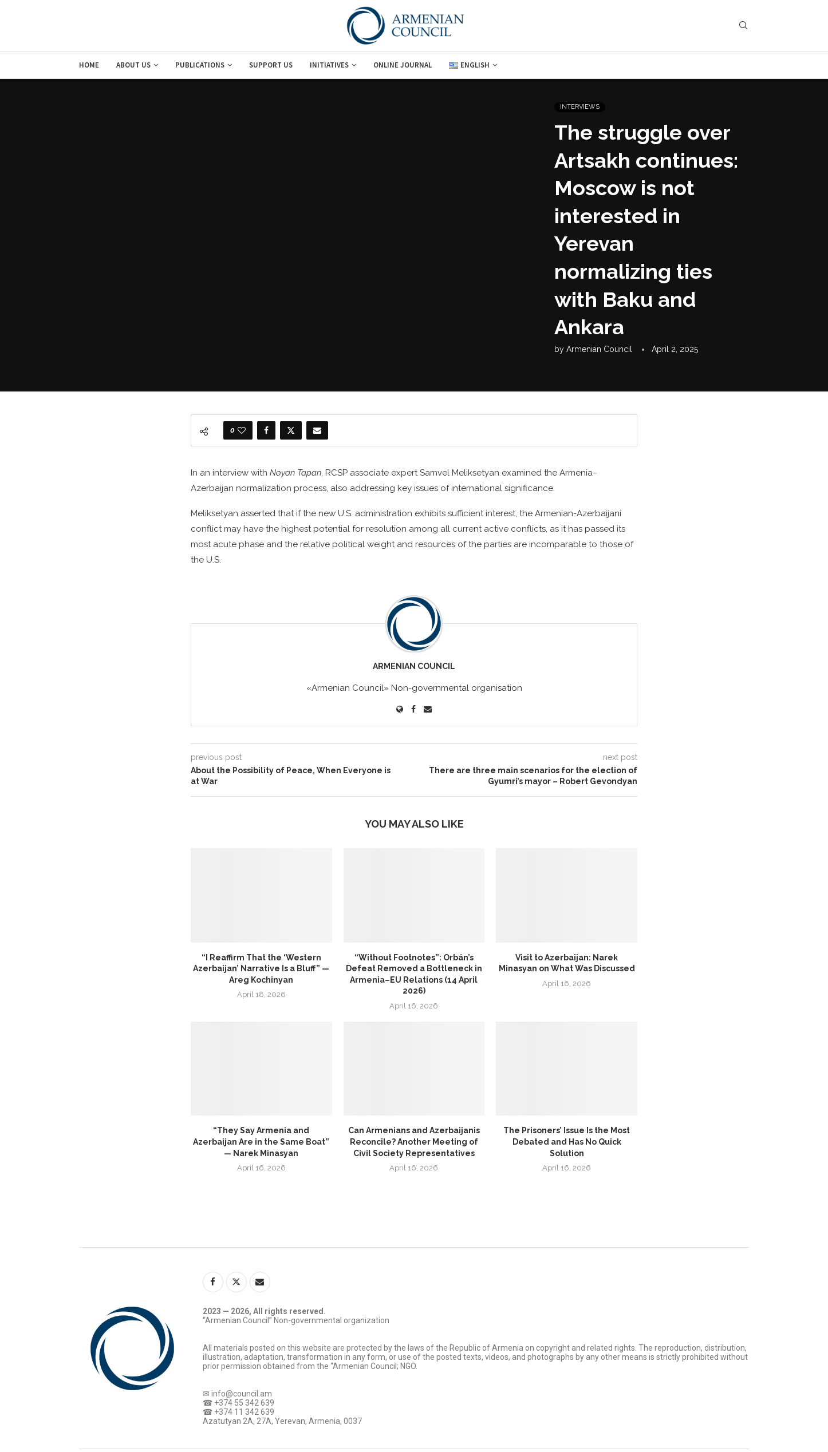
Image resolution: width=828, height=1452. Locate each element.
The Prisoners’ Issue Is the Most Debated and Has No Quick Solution (566, 1141)
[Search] (743, 25)
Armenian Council (599, 349)
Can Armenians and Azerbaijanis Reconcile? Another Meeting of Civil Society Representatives (414, 1141)
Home (89, 65)
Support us (271, 65)
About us (133, 65)
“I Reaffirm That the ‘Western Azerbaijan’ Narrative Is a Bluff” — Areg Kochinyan (261, 968)
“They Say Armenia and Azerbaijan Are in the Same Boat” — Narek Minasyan (261, 1141)
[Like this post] (242, 430)
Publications (199, 65)
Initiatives (329, 65)
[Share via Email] (317, 430)
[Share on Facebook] (266, 430)
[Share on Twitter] (291, 430)
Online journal (402, 65)
